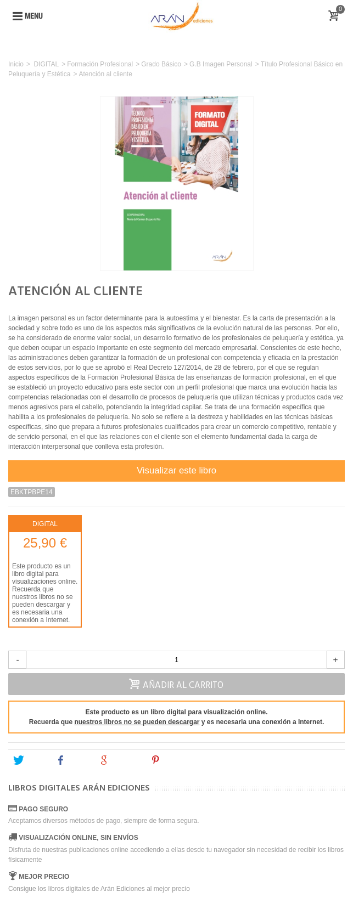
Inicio (16, 64)
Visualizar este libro (176, 470)
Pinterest (172, 760)
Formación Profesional (100, 64)
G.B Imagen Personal (221, 64)
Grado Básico (161, 64)
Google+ (120, 760)
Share (72, 760)
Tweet (29, 760)
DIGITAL (46, 64)
